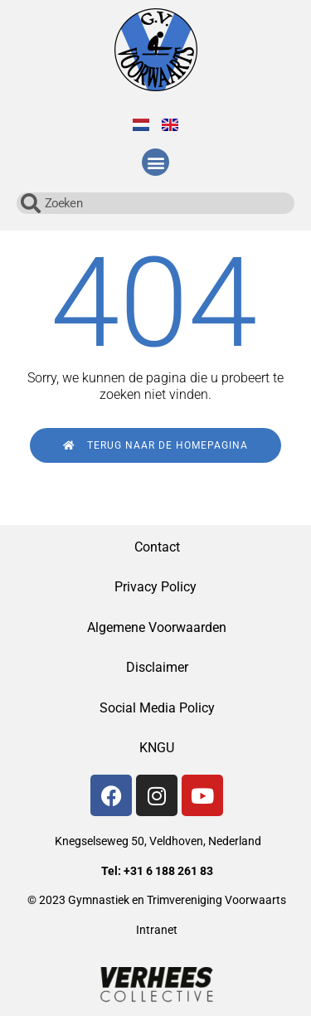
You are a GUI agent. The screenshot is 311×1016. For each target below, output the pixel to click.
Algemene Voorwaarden (156, 627)
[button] (155, 162)
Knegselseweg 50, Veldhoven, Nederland (158, 841)
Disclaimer (157, 667)
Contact (157, 547)
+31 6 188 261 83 (168, 870)
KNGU (156, 748)
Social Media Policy (157, 708)
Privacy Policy (157, 587)
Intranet (156, 929)
